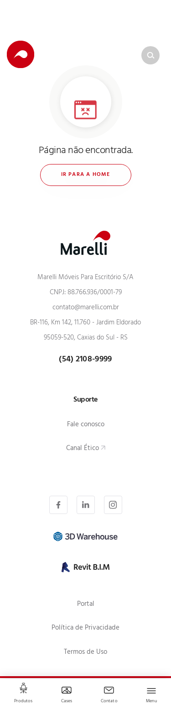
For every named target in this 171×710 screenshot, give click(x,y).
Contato (109, 701)
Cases (67, 701)
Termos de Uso (85, 652)
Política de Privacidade (85, 628)
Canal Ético (82, 449)
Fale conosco (85, 425)
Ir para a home (85, 175)
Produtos (23, 701)
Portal (85, 604)
